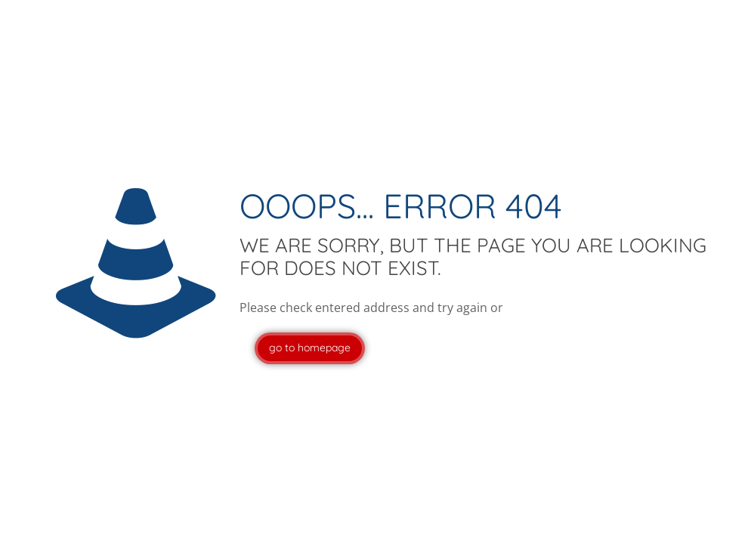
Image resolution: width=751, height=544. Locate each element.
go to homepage (310, 347)
